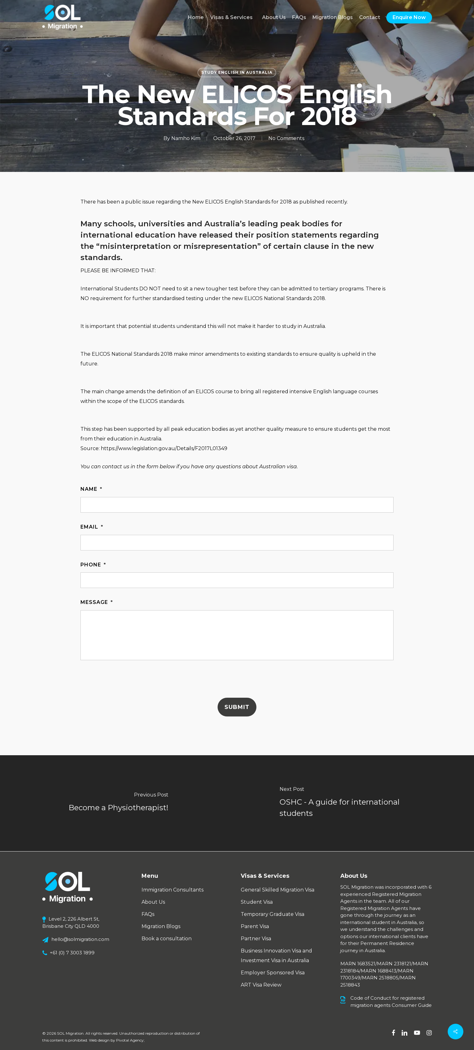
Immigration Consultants (173, 890)
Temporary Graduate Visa (272, 914)
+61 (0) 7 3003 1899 (72, 953)
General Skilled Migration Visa (277, 890)
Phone (93, 565)
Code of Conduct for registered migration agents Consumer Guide (391, 1001)
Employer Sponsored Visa (273, 973)
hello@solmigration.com (80, 939)
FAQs (148, 914)
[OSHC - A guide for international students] (355, 803)
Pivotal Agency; (130, 1040)
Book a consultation (167, 939)
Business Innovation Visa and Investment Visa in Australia (276, 955)
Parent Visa (255, 926)
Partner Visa (256, 939)
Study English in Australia (236, 72)
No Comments (286, 138)
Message (96, 602)
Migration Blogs (161, 926)
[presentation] (128, 680)
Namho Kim (185, 138)
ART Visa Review (261, 985)
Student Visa (257, 902)
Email (91, 527)
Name (91, 489)
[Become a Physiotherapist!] (118, 803)
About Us (153, 902)
